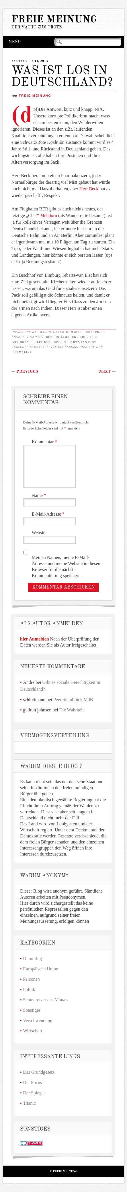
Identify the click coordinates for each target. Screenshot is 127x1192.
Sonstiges (95, 332)
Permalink (22, 352)
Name (40, 495)
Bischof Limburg (61, 337)
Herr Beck (88, 188)
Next (107, 371)
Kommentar (45, 441)
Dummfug (74, 332)
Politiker (41, 342)
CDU (83, 337)
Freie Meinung (54, 20)
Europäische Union (40, 968)
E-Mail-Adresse (49, 514)
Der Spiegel (34, 1092)
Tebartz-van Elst (80, 342)
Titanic (29, 1103)
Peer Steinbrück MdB (73, 699)
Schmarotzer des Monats (45, 999)
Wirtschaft (32, 1030)
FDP (93, 337)
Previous (24, 371)
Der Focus (32, 1082)
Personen (31, 979)
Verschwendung (37, 1020)
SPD (57, 342)
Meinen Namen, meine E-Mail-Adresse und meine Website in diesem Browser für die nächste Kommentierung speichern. (66, 566)
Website (39, 532)
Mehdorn (49, 215)
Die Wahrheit (71, 709)
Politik (29, 989)
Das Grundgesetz (38, 1072)
